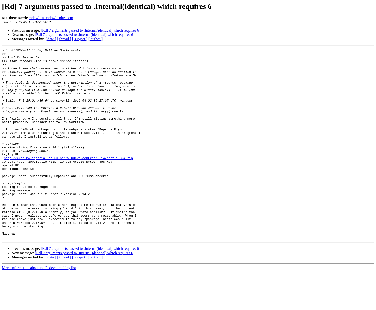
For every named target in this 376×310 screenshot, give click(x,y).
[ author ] (95, 39)
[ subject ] (80, 39)
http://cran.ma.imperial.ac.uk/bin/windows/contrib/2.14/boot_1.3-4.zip (68, 180)
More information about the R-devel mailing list (39, 306)
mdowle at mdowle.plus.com (51, 18)
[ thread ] (64, 39)
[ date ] (50, 39)
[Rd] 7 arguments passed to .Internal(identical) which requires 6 (90, 30)
